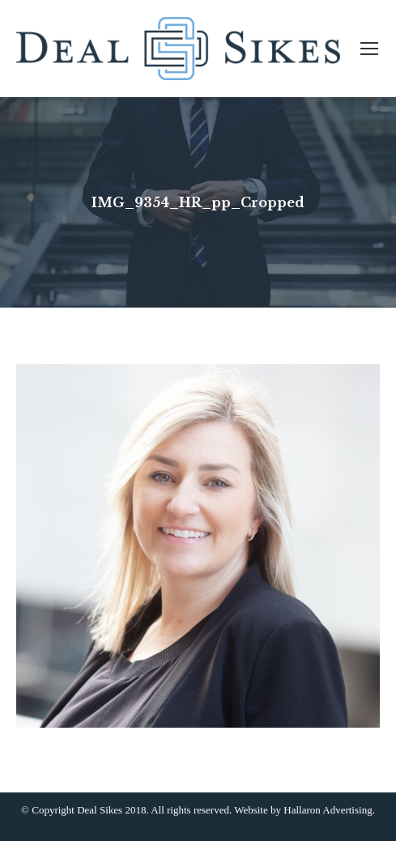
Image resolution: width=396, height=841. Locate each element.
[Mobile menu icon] (369, 48)
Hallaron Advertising (327, 810)
